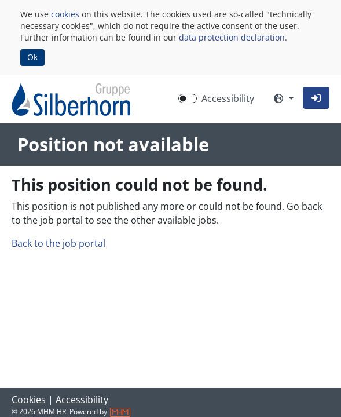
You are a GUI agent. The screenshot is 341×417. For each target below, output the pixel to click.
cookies (65, 14)
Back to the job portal (58, 243)
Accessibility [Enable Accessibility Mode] (227, 98)
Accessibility (82, 399)
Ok (32, 57)
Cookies (29, 399)
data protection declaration (232, 37)
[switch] (187, 98)
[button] (316, 98)
